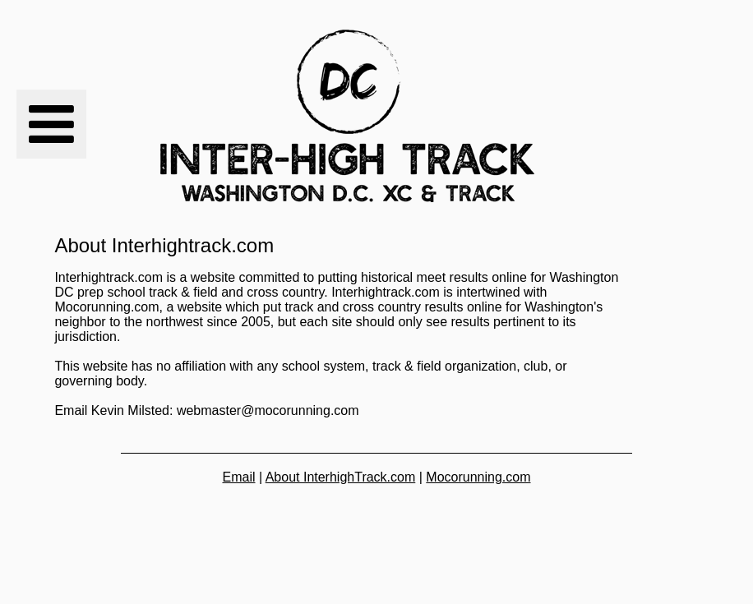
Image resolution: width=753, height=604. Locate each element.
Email (238, 477)
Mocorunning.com (478, 477)
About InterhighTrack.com (341, 477)
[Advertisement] (657, 116)
